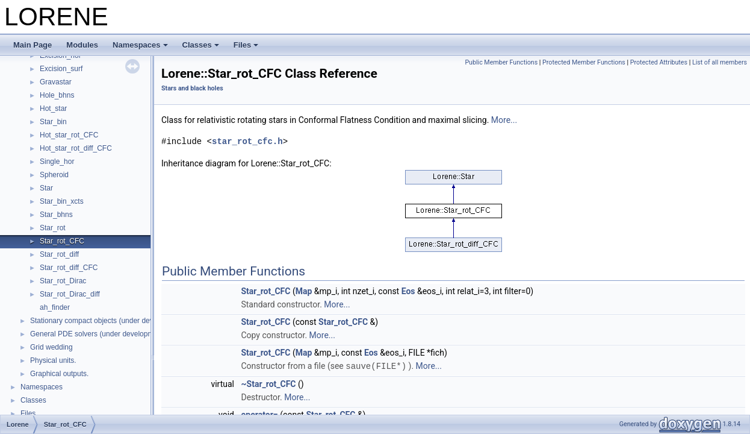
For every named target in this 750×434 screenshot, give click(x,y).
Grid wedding (51, 347)
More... (504, 120)
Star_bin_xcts (62, 201)
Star (46, 188)
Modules (82, 44)
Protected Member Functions (583, 62)
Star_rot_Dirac (63, 281)
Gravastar (56, 82)
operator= (259, 414)
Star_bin (53, 122)
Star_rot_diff (59, 254)
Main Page (32, 44)
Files (246, 44)
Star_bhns (56, 214)
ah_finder (55, 307)
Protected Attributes (658, 62)
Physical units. (53, 360)
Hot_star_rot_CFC (69, 135)
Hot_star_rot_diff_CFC (76, 148)
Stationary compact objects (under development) (107, 320)
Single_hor (57, 161)
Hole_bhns (57, 95)
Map (304, 291)
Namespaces (140, 44)
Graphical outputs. (59, 374)
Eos (408, 291)
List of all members (719, 62)
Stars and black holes (192, 88)
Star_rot (53, 228)
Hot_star (53, 108)
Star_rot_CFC (62, 241)
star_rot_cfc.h (247, 141)
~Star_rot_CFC (268, 383)
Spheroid (54, 175)
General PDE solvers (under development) (98, 334)
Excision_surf (61, 68)
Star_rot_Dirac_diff (70, 294)
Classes (200, 44)
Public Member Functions (501, 62)
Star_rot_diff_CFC (69, 267)
